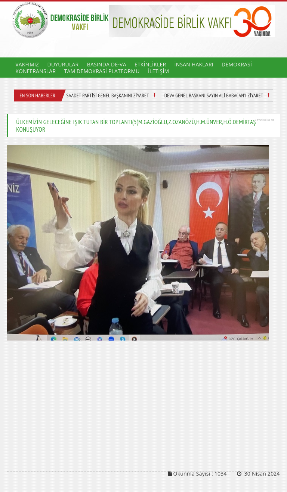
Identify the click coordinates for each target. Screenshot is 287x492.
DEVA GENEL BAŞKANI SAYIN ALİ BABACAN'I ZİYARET (213, 95)
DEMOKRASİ (237, 64)
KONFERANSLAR (35, 71)
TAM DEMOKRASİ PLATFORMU (101, 71)
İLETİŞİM (158, 71)
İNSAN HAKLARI (194, 64)
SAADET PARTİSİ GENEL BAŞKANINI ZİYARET (107, 95)
